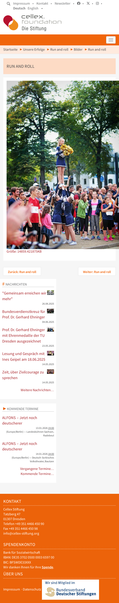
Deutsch (19, 8)
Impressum (11, 589)
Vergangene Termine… (37, 469)
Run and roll (59, 49)
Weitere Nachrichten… (37, 390)
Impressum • (23, 3)
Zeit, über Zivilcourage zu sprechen (28, 374)
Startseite (10, 49)
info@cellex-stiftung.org (21, 533)
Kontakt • (44, 3)
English (33, 8)
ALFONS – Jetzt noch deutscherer (19, 420)
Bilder (78, 49)
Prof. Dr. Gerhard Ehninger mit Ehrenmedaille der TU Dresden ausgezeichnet (28, 335)
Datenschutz (32, 589)
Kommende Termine (22, 409)
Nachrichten (16, 284)
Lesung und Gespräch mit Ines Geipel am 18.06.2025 (28, 356)
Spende (47, 567)
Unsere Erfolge (34, 49)
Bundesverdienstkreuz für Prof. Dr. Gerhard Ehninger (28, 314)
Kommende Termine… (37, 474)
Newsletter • (64, 3)
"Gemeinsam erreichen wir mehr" (28, 295)
